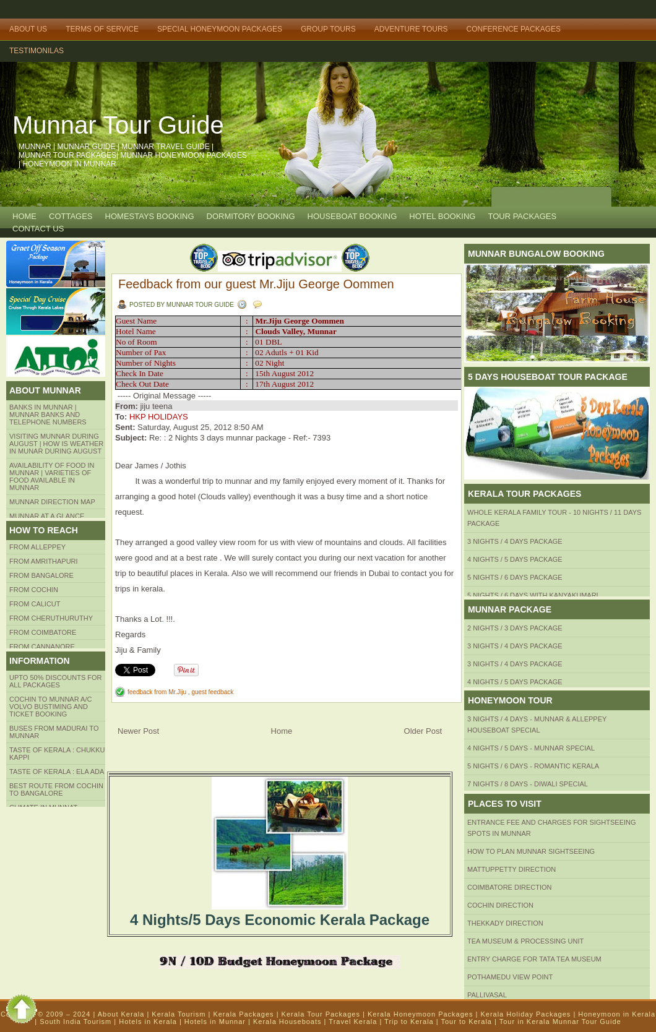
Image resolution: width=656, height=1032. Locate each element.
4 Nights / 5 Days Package (515, 559)
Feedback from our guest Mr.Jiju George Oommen (256, 284)
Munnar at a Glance (46, 516)
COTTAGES (71, 216)
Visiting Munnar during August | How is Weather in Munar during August (56, 443)
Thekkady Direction (505, 923)
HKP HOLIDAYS (158, 416)
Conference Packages (514, 29)
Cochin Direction (500, 905)
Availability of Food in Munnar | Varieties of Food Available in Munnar (52, 476)
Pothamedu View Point (510, 977)
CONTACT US (38, 228)
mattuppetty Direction (511, 869)
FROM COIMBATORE (42, 632)
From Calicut (35, 604)
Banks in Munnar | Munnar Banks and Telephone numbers (48, 414)
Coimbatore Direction (509, 887)
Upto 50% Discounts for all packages (55, 681)
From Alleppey (37, 547)
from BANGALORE (41, 575)
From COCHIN (33, 589)
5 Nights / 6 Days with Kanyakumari (532, 595)
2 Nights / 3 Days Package (515, 628)
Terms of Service (102, 29)
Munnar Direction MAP (52, 501)
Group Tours (328, 29)
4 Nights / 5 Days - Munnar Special (531, 748)
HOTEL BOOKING (442, 216)
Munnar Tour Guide (118, 125)
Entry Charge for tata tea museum (534, 959)
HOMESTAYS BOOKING (149, 216)
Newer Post (138, 731)
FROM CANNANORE (42, 646)
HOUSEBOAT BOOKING (352, 216)
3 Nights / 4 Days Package (515, 541)
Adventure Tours (411, 29)
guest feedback (212, 692)
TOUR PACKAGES (522, 216)
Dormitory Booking (251, 216)
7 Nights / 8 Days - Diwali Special (527, 784)
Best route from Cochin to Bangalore (56, 789)
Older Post (423, 731)
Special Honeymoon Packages (219, 29)
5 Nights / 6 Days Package (515, 577)
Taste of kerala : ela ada (56, 771)
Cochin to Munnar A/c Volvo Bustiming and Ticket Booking (50, 706)
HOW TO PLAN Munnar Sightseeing (531, 851)
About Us (28, 29)
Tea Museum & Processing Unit (525, 941)
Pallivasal (487, 995)
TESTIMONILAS (36, 50)
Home (24, 216)
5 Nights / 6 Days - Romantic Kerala (533, 766)
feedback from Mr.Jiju (157, 692)
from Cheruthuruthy (51, 618)
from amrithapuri (43, 561)
